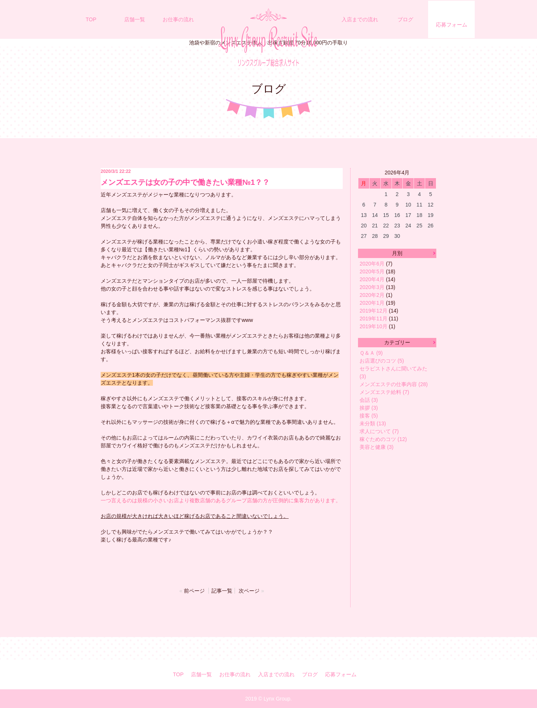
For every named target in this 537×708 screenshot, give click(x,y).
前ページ (194, 591)
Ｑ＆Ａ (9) (371, 353)
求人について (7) (379, 431)
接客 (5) (368, 416)
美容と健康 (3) (376, 447)
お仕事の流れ (178, 19)
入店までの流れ (360, 19)
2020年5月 (371, 271)
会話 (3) (368, 400)
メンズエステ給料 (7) (384, 392)
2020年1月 (371, 303)
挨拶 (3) (368, 408)
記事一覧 (221, 591)
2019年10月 (373, 326)
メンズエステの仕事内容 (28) (393, 384)
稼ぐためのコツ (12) (383, 439)
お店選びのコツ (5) (381, 361)
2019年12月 (373, 311)
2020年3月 (371, 287)
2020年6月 (371, 264)
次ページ (249, 591)
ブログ (405, 19)
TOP (91, 19)
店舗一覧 (134, 19)
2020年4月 (371, 279)
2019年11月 (373, 319)
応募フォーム (451, 25)
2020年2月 (371, 295)
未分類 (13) (372, 423)
